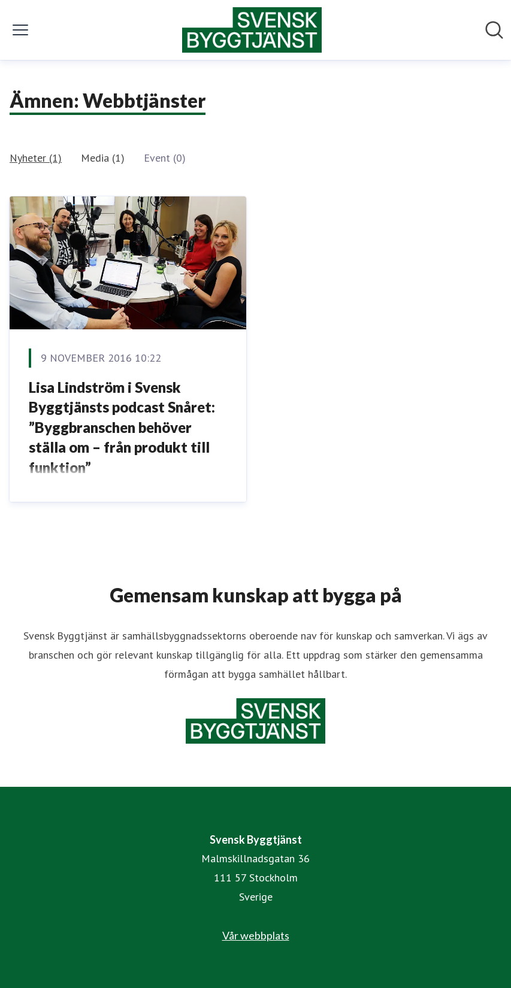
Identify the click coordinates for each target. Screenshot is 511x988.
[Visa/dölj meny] (20, 30)
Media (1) (103, 158)
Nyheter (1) (36, 158)
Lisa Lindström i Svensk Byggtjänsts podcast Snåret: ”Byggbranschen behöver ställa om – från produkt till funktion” (122, 427)
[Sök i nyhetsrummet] (494, 30)
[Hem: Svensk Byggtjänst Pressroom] (252, 30)
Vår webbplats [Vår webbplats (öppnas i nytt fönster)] (255, 935)
